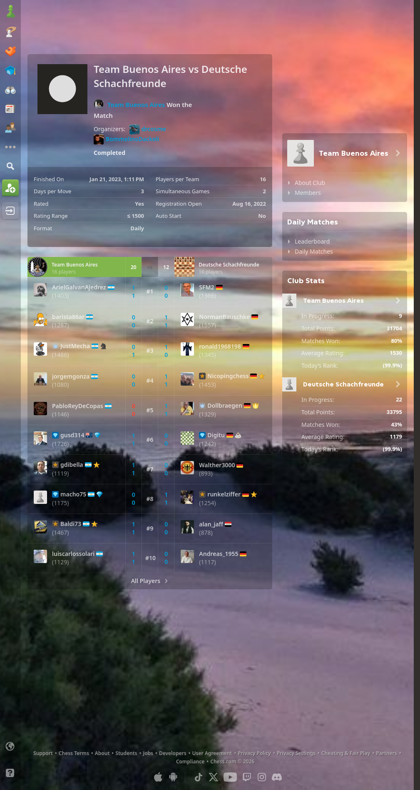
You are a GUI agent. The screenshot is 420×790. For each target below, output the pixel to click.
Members (308, 193)
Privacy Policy (254, 753)
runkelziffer (224, 494)
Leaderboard (312, 241)
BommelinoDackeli (126, 140)
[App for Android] (173, 777)
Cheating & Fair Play (345, 753)
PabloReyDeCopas (77, 406)
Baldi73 (70, 524)
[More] (10, 147)
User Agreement (212, 753)
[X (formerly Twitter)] (214, 777)
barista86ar (68, 317)
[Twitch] (247, 777)
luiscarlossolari (73, 554)
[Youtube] (230, 777)
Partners (386, 753)
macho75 (73, 494)
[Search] (10, 166)
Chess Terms (74, 753)
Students (126, 753)
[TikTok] (199, 777)
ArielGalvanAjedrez (79, 287)
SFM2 (206, 287)
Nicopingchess (228, 376)
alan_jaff (211, 524)
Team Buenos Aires (136, 104)
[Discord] (277, 777)
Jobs (148, 753)
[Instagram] (262, 777)
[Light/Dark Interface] (10, 759)
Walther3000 (217, 465)
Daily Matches (314, 251)
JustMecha (75, 346)
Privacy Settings (296, 753)
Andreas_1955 (218, 554)
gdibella (71, 464)
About (102, 753)
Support (43, 753)
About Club (310, 183)
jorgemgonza (70, 376)
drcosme (147, 130)
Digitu (216, 435)
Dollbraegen (224, 405)
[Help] (10, 773)
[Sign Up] (10, 187)
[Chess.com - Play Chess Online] (10, 12)
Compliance (190, 761)
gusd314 (72, 435)
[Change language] (10, 746)
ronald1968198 (220, 346)
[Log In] (10, 210)
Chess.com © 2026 (232, 761)
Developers (172, 753)
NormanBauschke (224, 317)
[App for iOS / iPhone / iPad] (158, 777)
